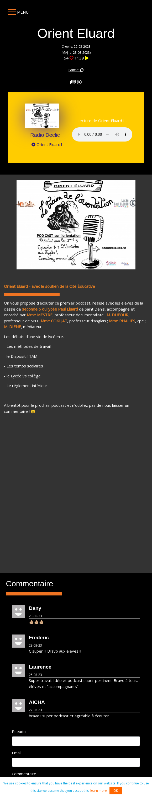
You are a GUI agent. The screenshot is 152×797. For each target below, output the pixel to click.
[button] (25, 224)
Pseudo (19, 731)
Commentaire (24, 773)
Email (16, 752)
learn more (98, 790)
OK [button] (115, 790)
